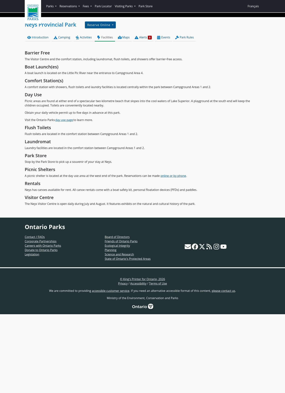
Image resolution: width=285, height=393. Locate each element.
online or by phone (173, 255)
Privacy (123, 362)
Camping (62, 116)
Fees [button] (86, 6)
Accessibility (138, 362)
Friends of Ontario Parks (121, 320)
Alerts (143, 116)
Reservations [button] (68, 6)
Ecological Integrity (117, 324)
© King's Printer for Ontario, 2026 (142, 358)
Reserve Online (99, 104)
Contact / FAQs (35, 316)
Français (253, 6)
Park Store (145, 6)
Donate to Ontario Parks (41, 329)
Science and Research (119, 333)
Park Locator (103, 6)
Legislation (32, 333)
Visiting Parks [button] (124, 6)
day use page (64, 199)
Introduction (38, 116)
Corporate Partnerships (41, 320)
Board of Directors (117, 316)
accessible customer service (110, 370)
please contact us (223, 370)
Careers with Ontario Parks (43, 324)
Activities (83, 116)
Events (163, 116)
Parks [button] (50, 6)
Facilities (105, 116)
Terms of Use (158, 362)
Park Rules (184, 116)
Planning (111, 329)
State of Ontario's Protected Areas (128, 338)
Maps (124, 116)
